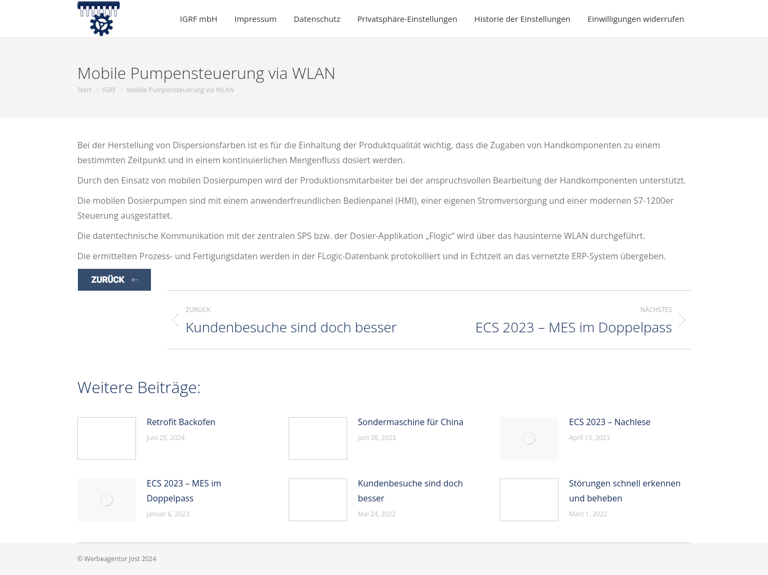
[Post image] (106, 438)
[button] (410, 19)
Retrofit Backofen (181, 422)
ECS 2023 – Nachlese (610, 422)
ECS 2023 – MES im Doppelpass (184, 490)
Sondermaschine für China (410, 422)
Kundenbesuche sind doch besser (410, 490)
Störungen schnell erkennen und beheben (625, 490)
